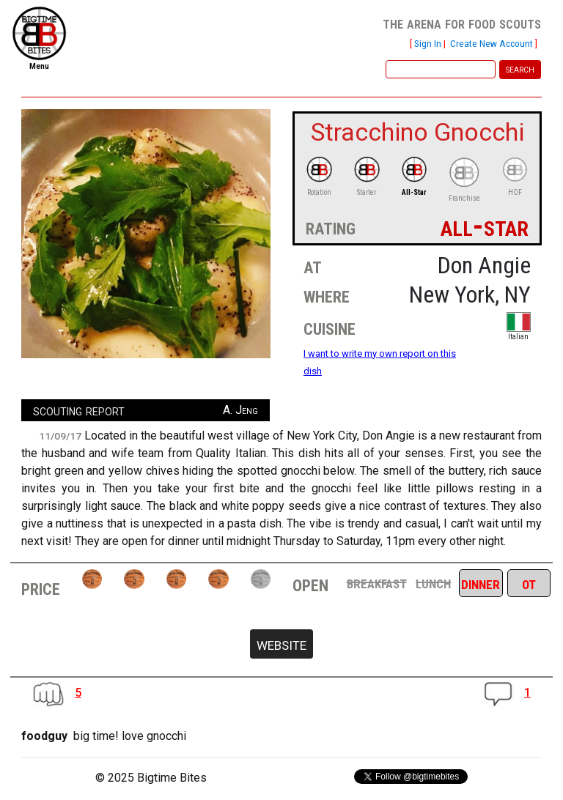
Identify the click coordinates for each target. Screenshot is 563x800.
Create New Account (491, 43)
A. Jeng (240, 410)
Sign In (427, 43)
